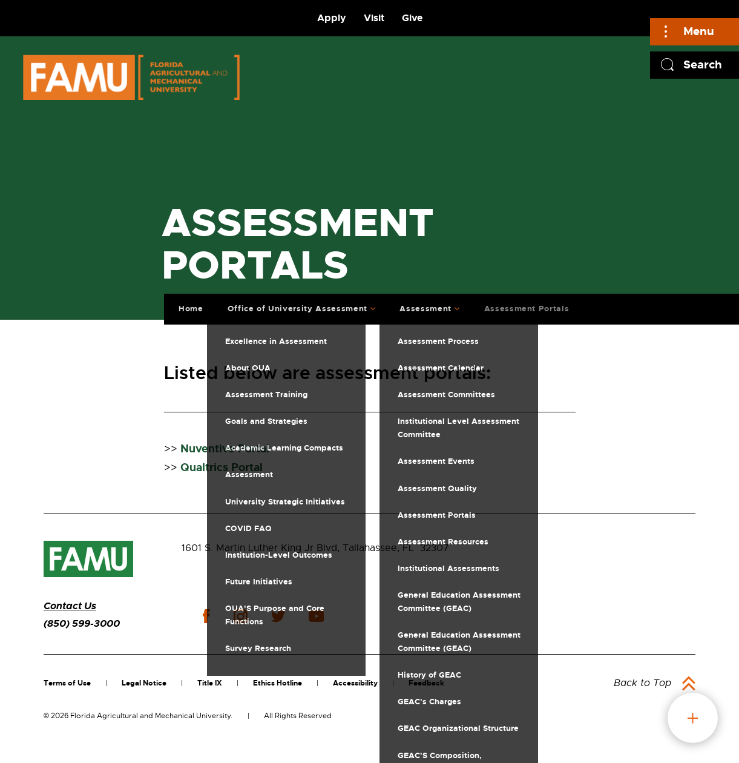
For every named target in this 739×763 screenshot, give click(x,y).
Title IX (209, 683)
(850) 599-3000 (82, 623)
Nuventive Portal (224, 448)
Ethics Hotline (277, 683)
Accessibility (355, 683)
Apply (331, 18)
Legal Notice (144, 683)
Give (412, 18)
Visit (374, 18)
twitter (277, 616)
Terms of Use (67, 683)
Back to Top (642, 683)
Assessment (422, 306)
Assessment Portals (523, 306)
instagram (240, 616)
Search (702, 64)
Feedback (426, 683)
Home (188, 306)
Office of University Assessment (294, 306)
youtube (316, 616)
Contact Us (70, 606)
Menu (698, 31)
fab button (693, 718)
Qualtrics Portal (221, 467)
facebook (206, 616)
